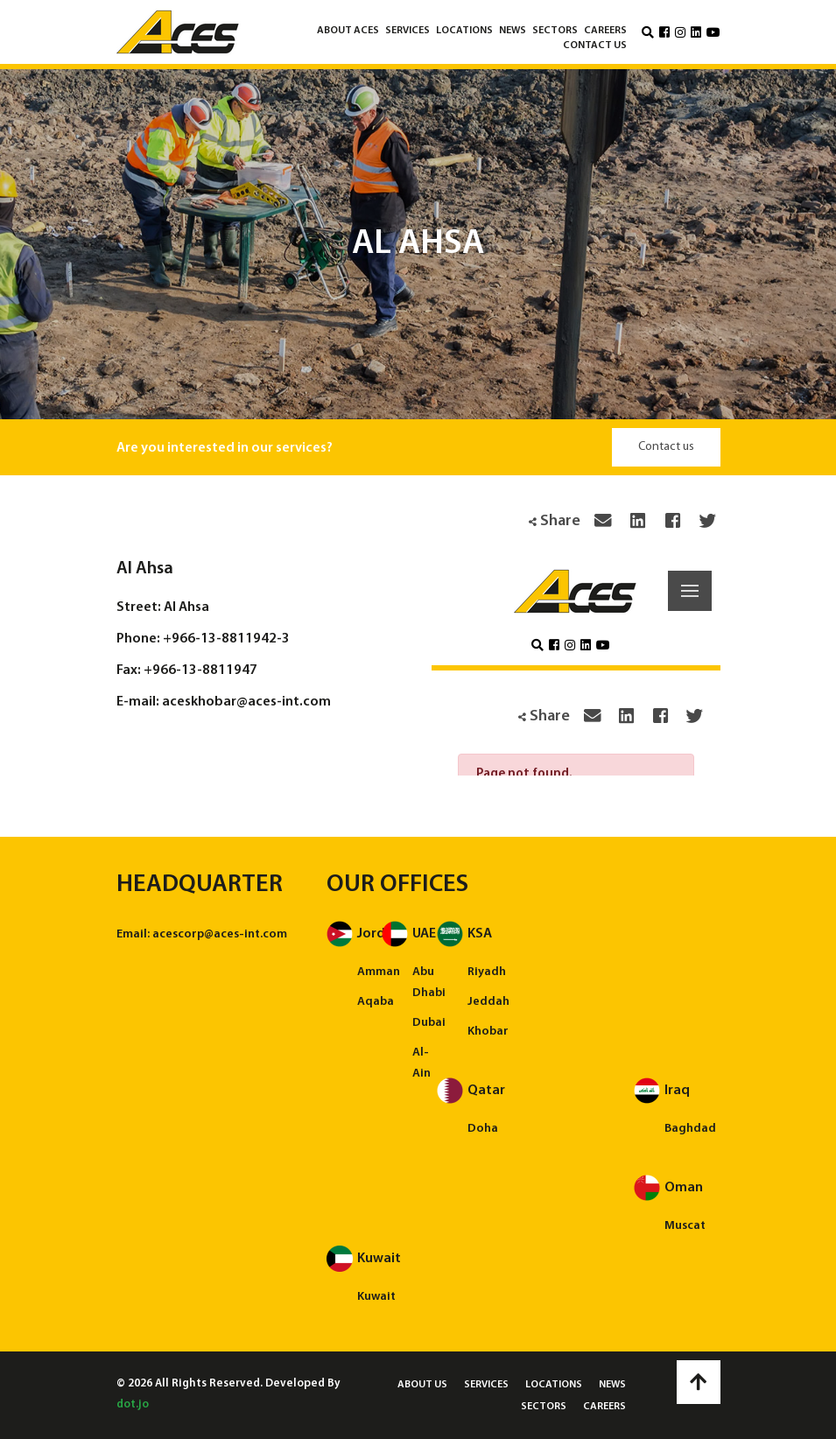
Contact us (595, 45)
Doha (482, 1128)
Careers (605, 30)
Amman (378, 972)
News (512, 30)
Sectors (555, 30)
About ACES (348, 30)
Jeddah (488, 1001)
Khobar (488, 1031)
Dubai (429, 1022)
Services (407, 30)
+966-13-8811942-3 (226, 639)
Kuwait (376, 1296)
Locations (464, 30)
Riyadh (486, 972)
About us (422, 1384)
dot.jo (132, 1404)
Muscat (685, 1225)
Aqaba (375, 1001)
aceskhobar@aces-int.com (246, 702)
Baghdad (690, 1128)
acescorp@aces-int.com (219, 934)
